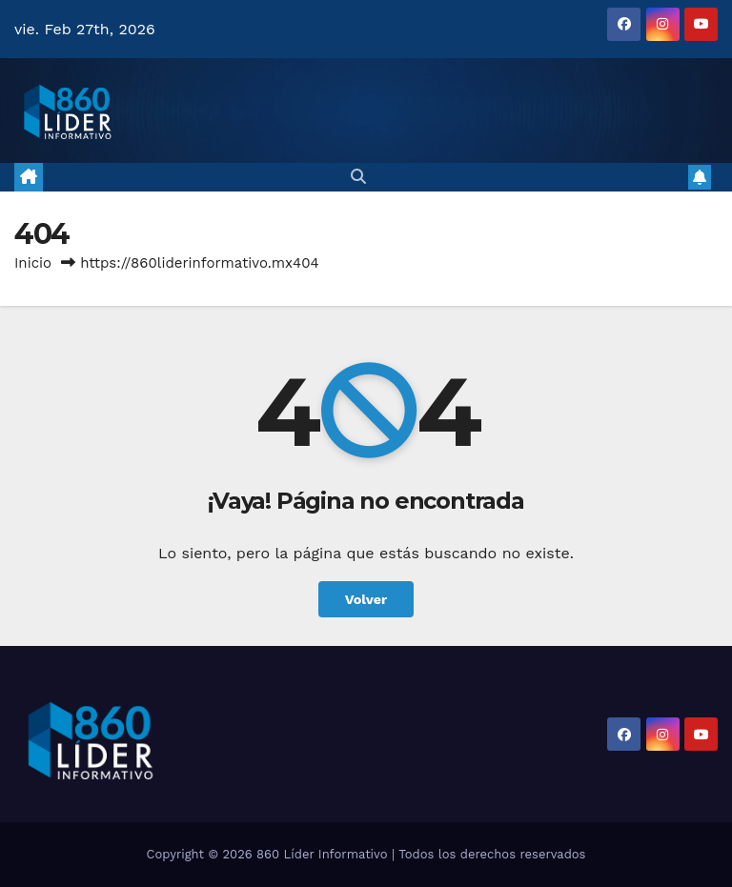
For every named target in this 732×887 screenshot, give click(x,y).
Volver (366, 599)
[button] (358, 177)
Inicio (32, 263)
